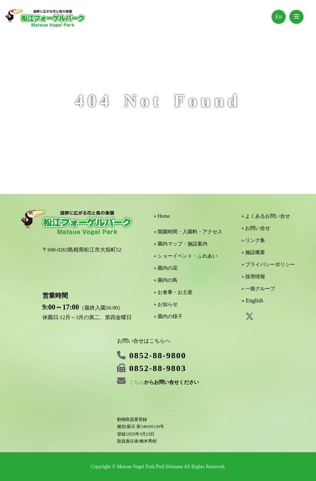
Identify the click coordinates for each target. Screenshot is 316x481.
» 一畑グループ (258, 288)
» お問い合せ (256, 228)
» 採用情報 (253, 276)
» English (252, 300)
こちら (136, 382)
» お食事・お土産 (173, 292)
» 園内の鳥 (166, 280)
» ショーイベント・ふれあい (185, 256)
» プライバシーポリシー (268, 264)
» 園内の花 (166, 268)
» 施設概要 (253, 252)
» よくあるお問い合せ (266, 216)
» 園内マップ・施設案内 (180, 244)
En (278, 17)
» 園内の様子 (168, 316)
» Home (162, 216)
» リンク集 (253, 240)
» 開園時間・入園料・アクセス (188, 231)
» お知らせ (166, 304)
